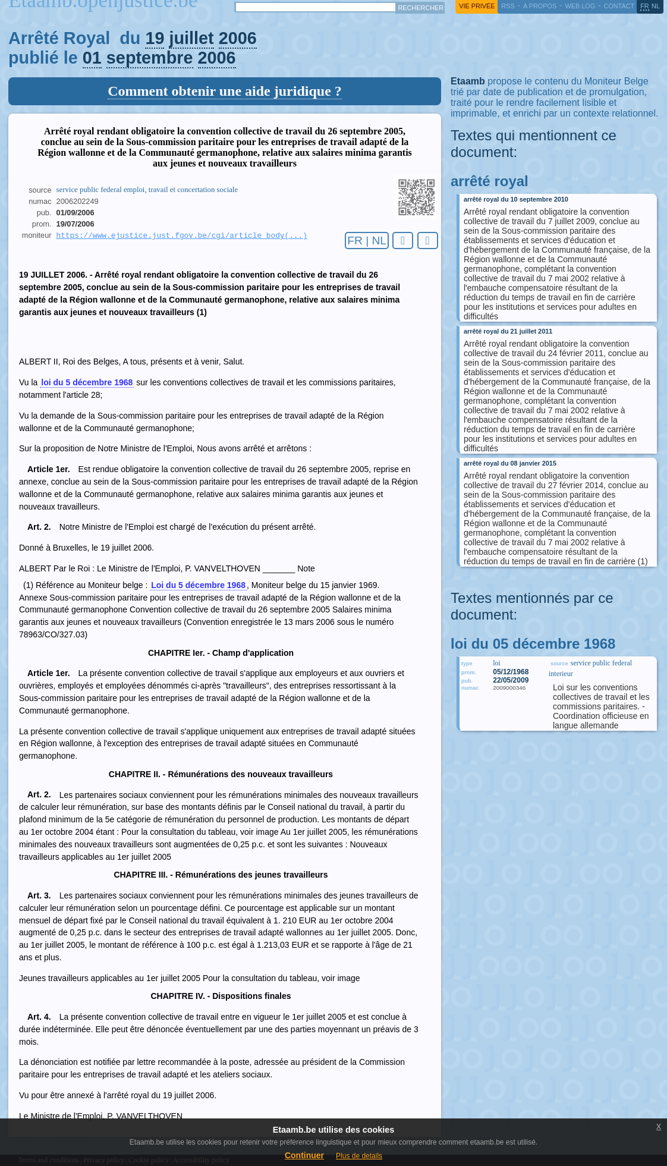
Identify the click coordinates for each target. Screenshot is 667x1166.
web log (580, 6)
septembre (149, 57)
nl (656, 6)
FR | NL (366, 240)
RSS (507, 6)
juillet (191, 38)
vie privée (477, 6)
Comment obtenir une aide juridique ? (225, 91)
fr (644, 6)
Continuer (304, 1155)
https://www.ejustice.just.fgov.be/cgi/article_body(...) (181, 236)
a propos (539, 6)
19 (154, 38)
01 (92, 57)
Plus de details (359, 1156)
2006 (238, 38)
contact (618, 6)
